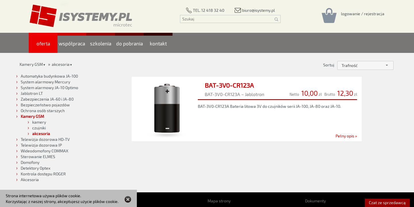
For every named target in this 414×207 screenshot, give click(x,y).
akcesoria (61, 64)
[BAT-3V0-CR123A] (246, 109)
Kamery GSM (31, 64)
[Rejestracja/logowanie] (362, 13)
